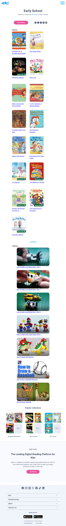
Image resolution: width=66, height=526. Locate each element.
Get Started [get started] (33, 472)
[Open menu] (62, 3)
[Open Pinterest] (36, 488)
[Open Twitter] (33, 488)
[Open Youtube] (29, 488)
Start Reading (21, 22)
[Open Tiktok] (40, 488)
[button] (14, 423)
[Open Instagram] (26, 488)
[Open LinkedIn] (43, 488)
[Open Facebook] (23, 488)
